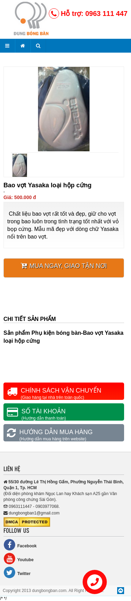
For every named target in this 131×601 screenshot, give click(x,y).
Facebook (20, 545)
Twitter (16, 572)
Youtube (18, 559)
